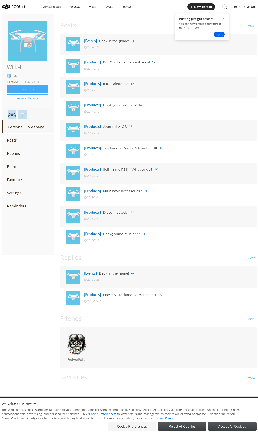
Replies (13, 153)
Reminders (16, 206)
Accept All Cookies (232, 426)
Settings (14, 192)
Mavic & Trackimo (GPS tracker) (129, 295)
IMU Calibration (116, 84)
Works (93, 6)
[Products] (92, 62)
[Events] (90, 40)
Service (127, 6)
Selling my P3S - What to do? (127, 169)
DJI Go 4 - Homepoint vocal (126, 62)
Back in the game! (114, 41)
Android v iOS (115, 126)
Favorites (15, 179)
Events (110, 6)
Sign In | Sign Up (243, 7)
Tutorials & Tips (51, 6)
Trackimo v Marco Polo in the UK (130, 148)
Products (75, 6)
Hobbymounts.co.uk (120, 105)
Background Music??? (121, 234)
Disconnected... (115, 212)
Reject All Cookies (182, 426)
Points (12, 166)
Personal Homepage (26, 127)
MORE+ (252, 26)
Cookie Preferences (102, 414)
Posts (12, 140)
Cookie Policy (164, 418)
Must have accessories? (122, 191)
